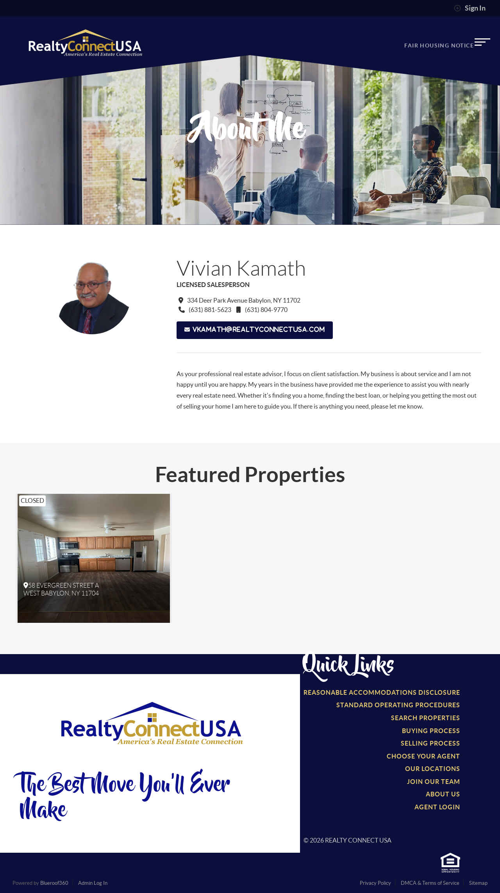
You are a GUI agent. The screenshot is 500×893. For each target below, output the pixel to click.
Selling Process (430, 743)
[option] (94, 558)
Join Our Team (433, 781)
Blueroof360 (54, 883)
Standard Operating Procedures (398, 704)
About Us (443, 794)
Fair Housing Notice (439, 48)
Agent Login (437, 807)
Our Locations (432, 768)
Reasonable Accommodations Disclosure (382, 692)
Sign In (470, 8)
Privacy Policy (375, 883)
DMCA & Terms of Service (430, 883)
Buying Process (431, 730)
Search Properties (425, 717)
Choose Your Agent (423, 756)
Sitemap (478, 883)
